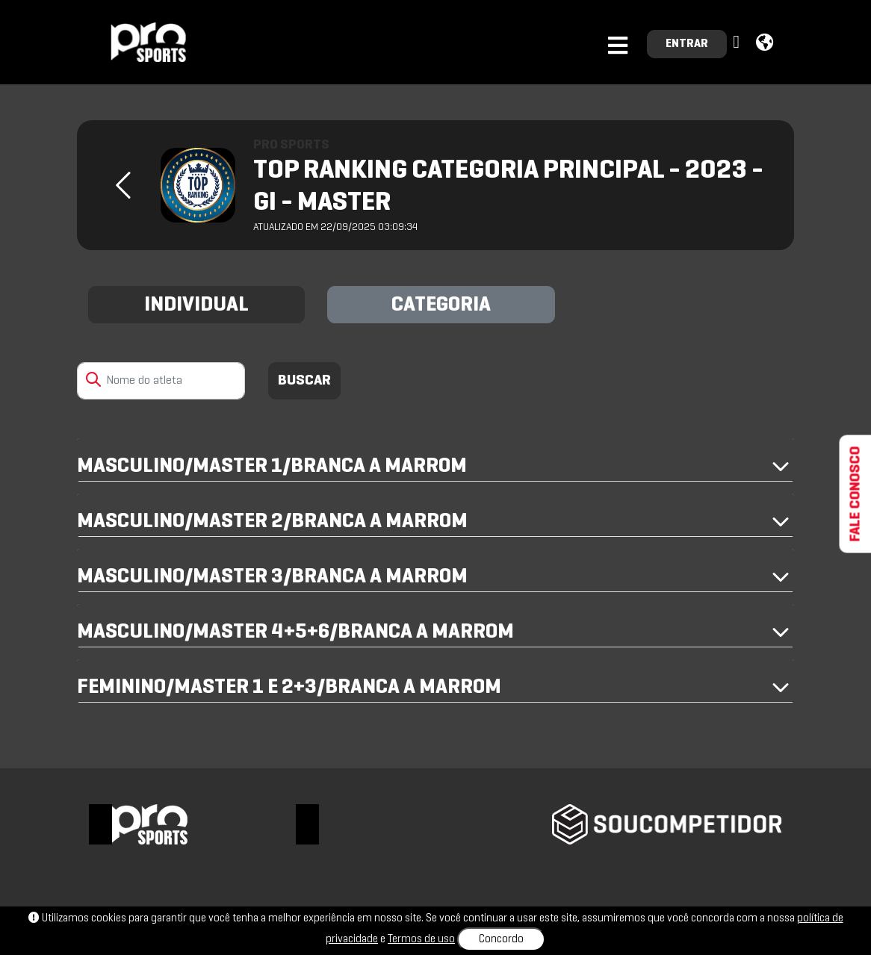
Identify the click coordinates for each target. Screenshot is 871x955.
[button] (738, 43)
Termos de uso (421, 939)
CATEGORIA (441, 305)
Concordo (501, 939)
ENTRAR (687, 44)
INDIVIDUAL (196, 305)
